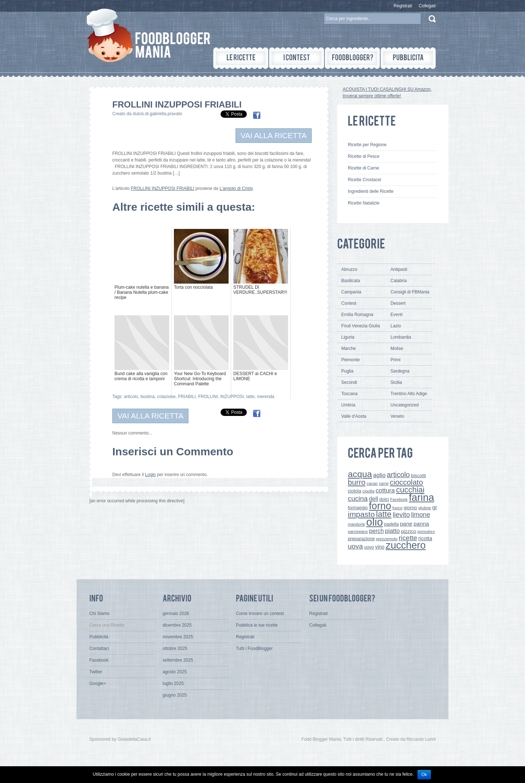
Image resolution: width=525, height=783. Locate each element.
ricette (407, 538)
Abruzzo (349, 269)
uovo (369, 547)
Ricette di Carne (363, 168)
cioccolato (406, 482)
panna (421, 524)
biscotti (418, 475)
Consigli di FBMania (409, 292)
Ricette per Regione (367, 144)
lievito (401, 514)
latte (250, 396)
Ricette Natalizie (364, 203)
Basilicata (350, 280)
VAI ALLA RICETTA (274, 135)
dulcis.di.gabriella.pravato (157, 113)
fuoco (397, 508)
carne (384, 483)
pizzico (408, 531)
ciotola (354, 491)
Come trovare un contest (260, 613)
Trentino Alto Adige (408, 393)
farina (421, 497)
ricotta (425, 538)
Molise (396, 348)
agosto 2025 (175, 671)
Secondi (349, 382)
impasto (361, 514)
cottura (385, 490)
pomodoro (426, 531)
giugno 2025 (175, 695)
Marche (348, 348)
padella (391, 524)
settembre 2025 (178, 660)
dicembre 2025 (177, 625)
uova (355, 546)
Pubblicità (98, 636)
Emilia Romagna (357, 314)
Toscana (349, 393)
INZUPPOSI (232, 396)
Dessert (397, 303)
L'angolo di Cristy (236, 188)
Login (150, 474)
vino (379, 547)
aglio (379, 475)
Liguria (347, 337)
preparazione (361, 538)
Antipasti (398, 269)
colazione (166, 396)
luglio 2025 (173, 683)
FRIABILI (187, 396)
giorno (410, 507)
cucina (358, 498)
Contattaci (99, 648)
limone (420, 514)
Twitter (95, 671)
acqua (360, 474)
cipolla (368, 491)
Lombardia (400, 337)
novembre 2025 (178, 636)
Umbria (348, 405)
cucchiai (410, 489)
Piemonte (350, 359)
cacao (372, 483)
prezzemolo (387, 539)
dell (373, 498)
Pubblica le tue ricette (257, 625)
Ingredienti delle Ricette (370, 191)
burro (356, 482)
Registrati (403, 5)
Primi (395, 359)
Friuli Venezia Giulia (360, 325)
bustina (147, 396)
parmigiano (358, 531)
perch (376, 530)
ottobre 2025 (175, 648)
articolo (131, 396)
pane (406, 524)
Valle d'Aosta (353, 416)
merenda (265, 396)
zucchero (406, 545)
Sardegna (399, 371)
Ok (424, 774)
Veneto (397, 416)
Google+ (97, 683)
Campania (351, 292)
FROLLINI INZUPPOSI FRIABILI (162, 188)
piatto (392, 530)
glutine (424, 507)
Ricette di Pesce (364, 156)
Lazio (395, 325)
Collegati (427, 5)
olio (374, 522)
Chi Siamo (99, 613)
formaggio (358, 507)
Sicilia (396, 382)
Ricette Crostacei (364, 179)
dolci (384, 499)
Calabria (398, 280)
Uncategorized (404, 405)
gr (434, 507)
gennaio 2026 (176, 613)
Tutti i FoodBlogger (254, 648)
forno (380, 505)
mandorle (356, 524)
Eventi (396, 314)
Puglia (347, 371)
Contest (348, 303)
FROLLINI (208, 396)
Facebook (399, 499)
